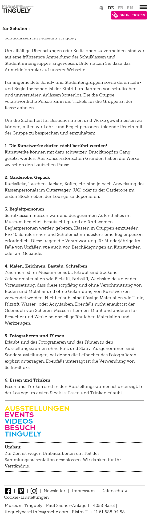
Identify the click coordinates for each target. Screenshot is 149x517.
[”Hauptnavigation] (143, 7)
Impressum (83, 490)
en (130, 7)
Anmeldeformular (23, 69)
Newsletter (54, 490)
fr (120, 7)
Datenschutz (114, 490)
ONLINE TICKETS (128, 15)
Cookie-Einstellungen (26, 497)
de (111, 7)
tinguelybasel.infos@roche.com (37, 511)
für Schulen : (16, 28)
